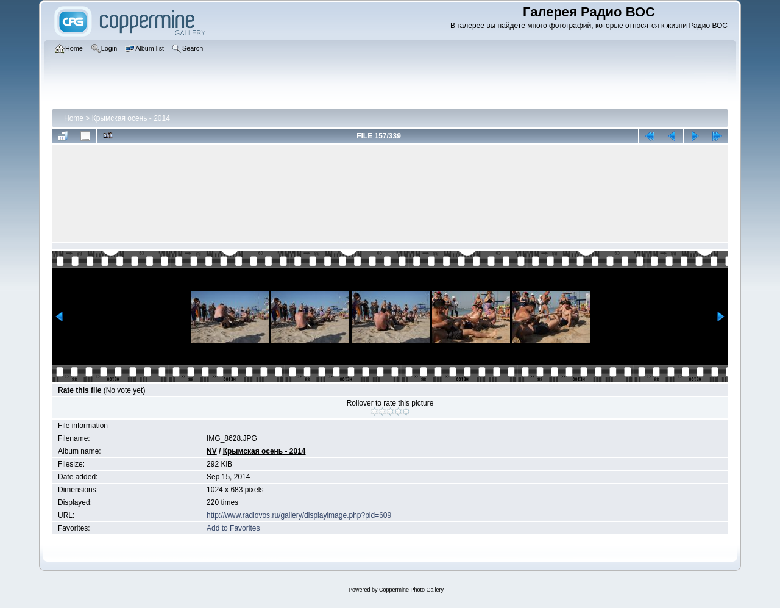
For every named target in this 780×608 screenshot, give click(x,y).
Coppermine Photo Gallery (411, 590)
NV (212, 451)
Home (73, 118)
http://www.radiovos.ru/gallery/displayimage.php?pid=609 (299, 515)
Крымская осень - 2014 (131, 118)
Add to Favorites (233, 528)
